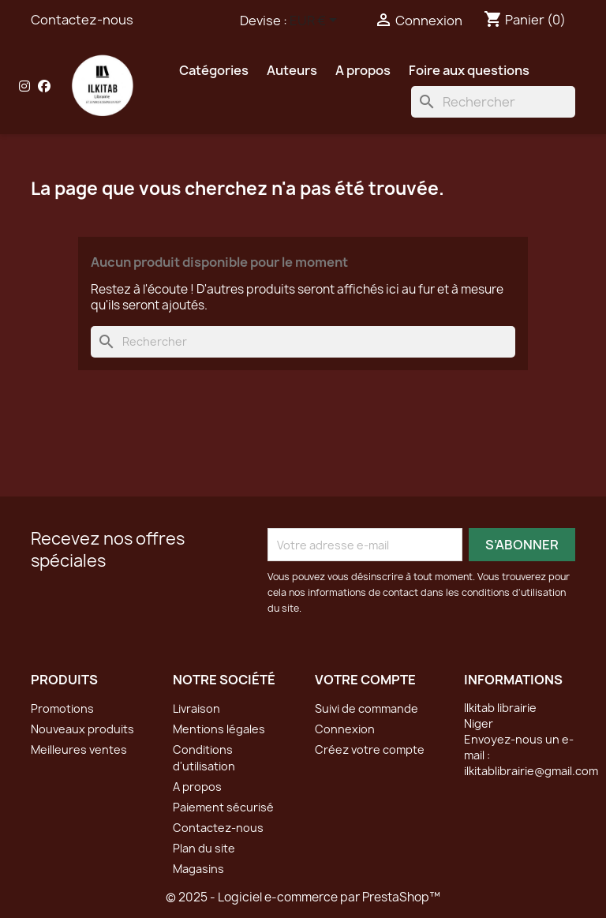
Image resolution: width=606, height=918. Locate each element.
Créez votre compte (370, 749)
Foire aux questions (469, 70)
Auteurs (292, 70)
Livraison (196, 708)
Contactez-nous (82, 19)
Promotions (62, 708)
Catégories (214, 70)
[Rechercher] (493, 102)
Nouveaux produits (82, 728)
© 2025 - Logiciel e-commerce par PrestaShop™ (303, 897)
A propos (363, 70)
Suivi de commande (366, 708)
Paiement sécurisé (223, 807)
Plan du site (204, 848)
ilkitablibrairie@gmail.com (531, 770)
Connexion (345, 728)
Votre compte (365, 679)
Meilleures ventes (79, 749)
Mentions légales (219, 728)
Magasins (198, 868)
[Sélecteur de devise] (316, 21)
